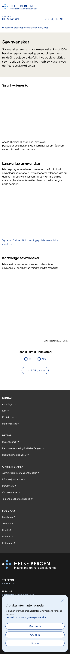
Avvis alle (35, 634)
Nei (44, 358)
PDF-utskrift (38, 370)
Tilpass (35, 643)
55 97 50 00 (8, 583)
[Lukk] (62, 600)
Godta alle (35, 626)
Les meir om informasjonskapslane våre (26, 617)
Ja (30, 358)
